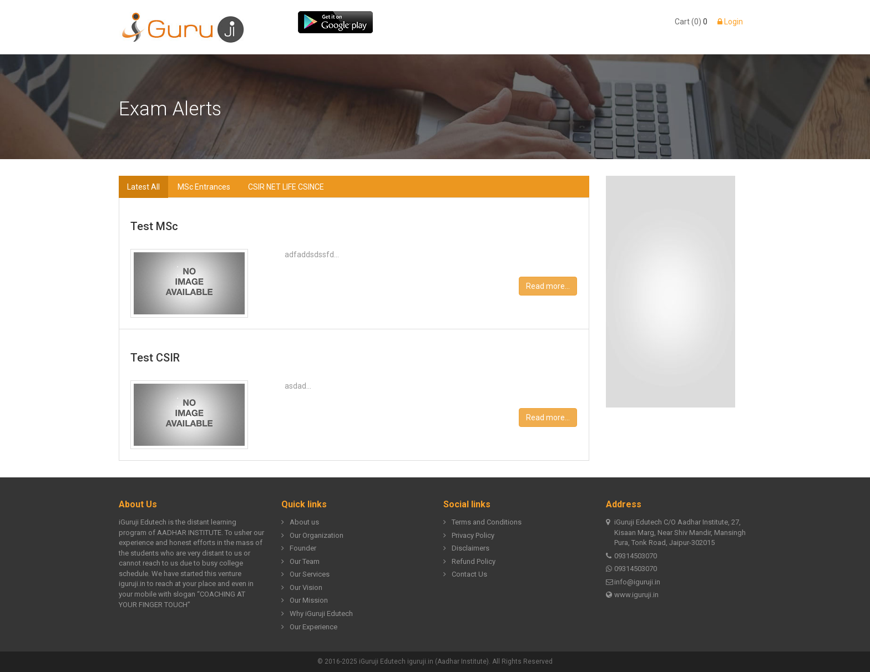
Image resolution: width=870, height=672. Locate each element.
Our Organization (312, 536)
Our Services (305, 574)
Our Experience (309, 627)
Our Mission (304, 600)
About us (300, 522)
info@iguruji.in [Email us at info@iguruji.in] (633, 582)
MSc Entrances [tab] (204, 186)
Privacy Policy (468, 536)
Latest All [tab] (143, 186)
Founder (298, 548)
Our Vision (301, 588)
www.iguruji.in (632, 595)
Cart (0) (688, 21)
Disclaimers (466, 548)
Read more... (548, 286)
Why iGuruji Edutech (317, 614)
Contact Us (465, 574)
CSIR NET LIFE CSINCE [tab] (286, 186)
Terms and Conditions (482, 522)
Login (730, 21)
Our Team (300, 562)
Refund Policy (469, 562)
